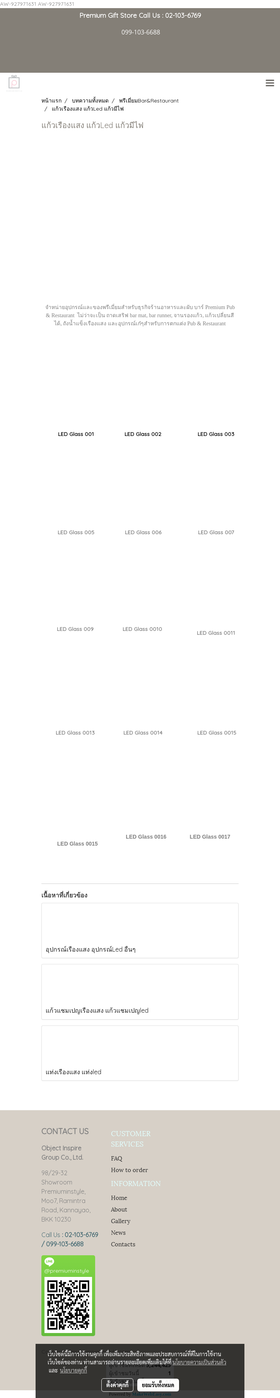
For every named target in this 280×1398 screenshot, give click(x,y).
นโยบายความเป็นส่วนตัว (199, 1362)
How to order (129, 1169)
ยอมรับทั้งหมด (158, 1384)
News (118, 1232)
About (119, 1208)
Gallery (120, 1220)
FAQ (116, 1157)
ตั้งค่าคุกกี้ (117, 1384)
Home (119, 1197)
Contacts (123, 1243)
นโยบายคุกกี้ (73, 1370)
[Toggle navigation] (269, 83)
